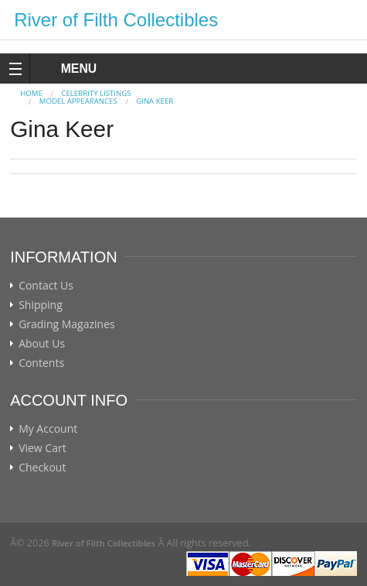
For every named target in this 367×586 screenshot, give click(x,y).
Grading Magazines (67, 324)
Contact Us (46, 286)
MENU (64, 68)
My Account (48, 429)
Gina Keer (154, 101)
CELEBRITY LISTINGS (96, 93)
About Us (42, 344)
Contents (41, 363)
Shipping (41, 305)
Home (31, 93)
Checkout (42, 468)
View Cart (42, 448)
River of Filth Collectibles (116, 19)
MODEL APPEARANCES (78, 101)
